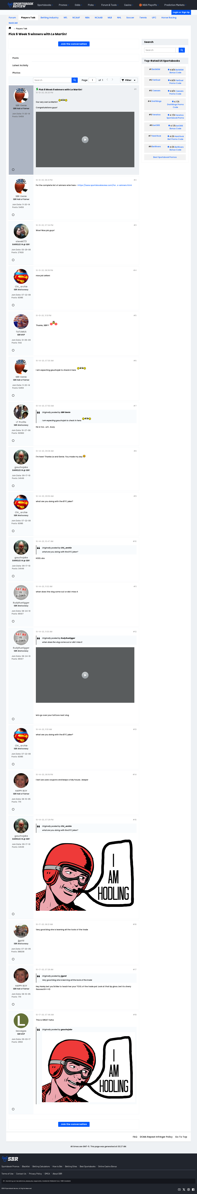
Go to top (181, 1136)
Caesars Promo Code (176, 92)
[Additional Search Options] (177, 50)
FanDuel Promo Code (176, 81)
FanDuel (156, 80)
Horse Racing (168, 17)
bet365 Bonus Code (176, 127)
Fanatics (156, 114)
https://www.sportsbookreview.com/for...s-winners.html (105, 185)
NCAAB (99, 17)
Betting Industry (49, 17)
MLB (110, 17)
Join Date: (17, 113)
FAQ (135, 1136)
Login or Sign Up (181, 12)
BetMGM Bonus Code (176, 71)
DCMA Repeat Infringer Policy (156, 1136)
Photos (16, 72)
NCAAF (76, 17)
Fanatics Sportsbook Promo (175, 116)
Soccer (130, 17)
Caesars (156, 90)
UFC (154, 17)
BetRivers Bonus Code (177, 148)
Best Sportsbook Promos (165, 157)
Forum (12, 17)
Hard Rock (156, 136)
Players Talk (28, 17)
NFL (65, 17)
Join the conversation (74, 43)
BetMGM (156, 69)
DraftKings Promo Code (175, 106)
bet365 (156, 125)
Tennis (143, 17)
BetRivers (156, 146)
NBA (87, 17)
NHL (119, 17)
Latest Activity (20, 65)
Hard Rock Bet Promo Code (176, 137)
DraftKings (156, 101)
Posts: (15, 116)
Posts (15, 57)
